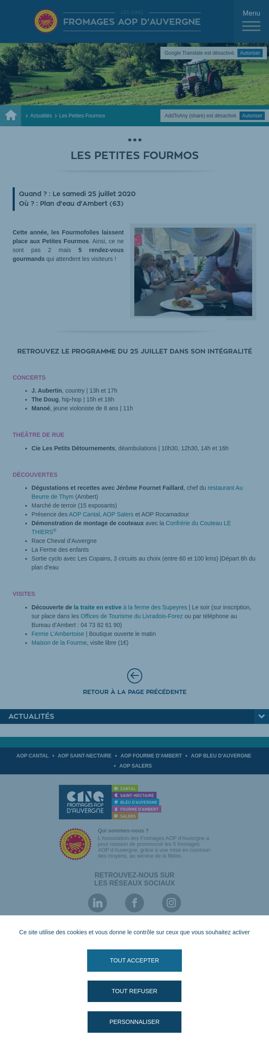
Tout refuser (134, 991)
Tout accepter (134, 960)
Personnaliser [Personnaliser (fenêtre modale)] (134, 1021)
